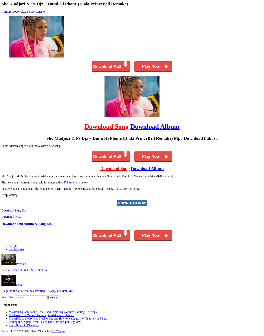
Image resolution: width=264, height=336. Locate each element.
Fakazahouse (27, 11)
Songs (38, 11)
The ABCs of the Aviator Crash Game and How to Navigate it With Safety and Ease (58, 318)
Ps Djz (12, 245)
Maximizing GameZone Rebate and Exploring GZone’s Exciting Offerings (53, 311)
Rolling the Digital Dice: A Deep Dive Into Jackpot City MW (45, 321)
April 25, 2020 (10, 11)
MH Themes (58, 331)
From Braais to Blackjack (24, 325)
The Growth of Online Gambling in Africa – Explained (41, 315)
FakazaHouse (72, 182)
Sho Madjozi (16, 249)
